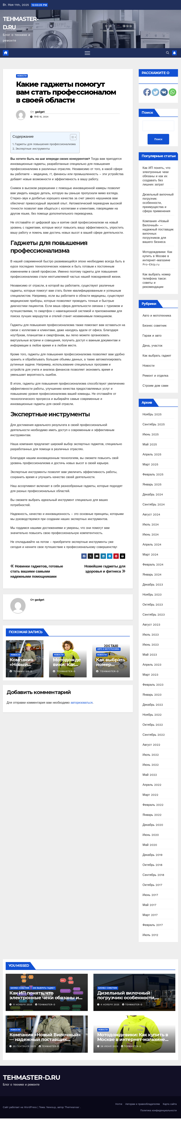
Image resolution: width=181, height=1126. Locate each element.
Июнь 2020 (150, 835)
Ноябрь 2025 (152, 414)
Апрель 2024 (151, 544)
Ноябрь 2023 (152, 594)
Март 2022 (150, 795)
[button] (167, 53)
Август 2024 (151, 514)
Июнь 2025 (150, 434)
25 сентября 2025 (25, 1046)
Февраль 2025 (152, 474)
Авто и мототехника (108, 649)
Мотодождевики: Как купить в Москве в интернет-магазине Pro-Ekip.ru (132, 1039)
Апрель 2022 (151, 785)
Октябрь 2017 (152, 885)
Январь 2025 (151, 484)
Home (118, 1104)
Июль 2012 (150, 935)
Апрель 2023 (151, 664)
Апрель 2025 (151, 454)
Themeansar (72, 1107)
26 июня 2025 (110, 1046)
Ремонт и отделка (155, 375)
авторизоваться (81, 702)
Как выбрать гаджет (156, 355)
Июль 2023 (150, 634)
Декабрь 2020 (152, 825)
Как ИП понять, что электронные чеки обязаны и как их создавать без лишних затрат (156, 176)
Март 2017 (150, 915)
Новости (22, 76)
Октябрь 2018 (152, 865)
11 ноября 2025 (23, 1004)
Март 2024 (150, 554)
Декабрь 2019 (152, 855)
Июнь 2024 (150, 534)
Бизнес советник (154, 325)
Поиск (147, 113)
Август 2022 (151, 745)
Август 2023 (151, 624)
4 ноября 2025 (110, 1004)
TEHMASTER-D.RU (31, 1077)
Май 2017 (149, 905)
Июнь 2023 (150, 644)
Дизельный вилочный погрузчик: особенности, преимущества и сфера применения (157, 203)
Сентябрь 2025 (153, 424)
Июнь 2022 (150, 765)
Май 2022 (149, 775)
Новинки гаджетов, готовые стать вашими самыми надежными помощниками (36, 571)
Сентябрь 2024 (153, 504)
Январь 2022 (151, 815)
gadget (40, 112)
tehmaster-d (21, 671)
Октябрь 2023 (152, 604)
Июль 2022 (150, 755)
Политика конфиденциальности (158, 1110)
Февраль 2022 (152, 805)
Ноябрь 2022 (152, 714)
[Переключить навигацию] (87, 53)
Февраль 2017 (152, 925)
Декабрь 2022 (152, 704)
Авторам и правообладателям (142, 1104)
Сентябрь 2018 (153, 875)
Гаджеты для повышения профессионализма (45, 144)
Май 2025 (149, 444)
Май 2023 (149, 654)
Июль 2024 (150, 524)
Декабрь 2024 (152, 494)
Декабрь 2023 (152, 584)
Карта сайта (170, 1104)
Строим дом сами (155, 385)
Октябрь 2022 (152, 724)
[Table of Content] (73, 137)
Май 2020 (149, 845)
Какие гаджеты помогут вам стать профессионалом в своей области (66, 92)
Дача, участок (152, 345)
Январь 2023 (151, 694)
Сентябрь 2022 (153, 734)
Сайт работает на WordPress (20, 1107)
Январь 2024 (151, 574)
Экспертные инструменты (32, 148)
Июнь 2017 (150, 895)
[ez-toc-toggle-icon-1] (71, 138)
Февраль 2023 (152, 684)
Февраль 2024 (152, 564)
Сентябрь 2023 (153, 614)
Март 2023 (150, 674)
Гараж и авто (152, 335)
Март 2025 (150, 464)
